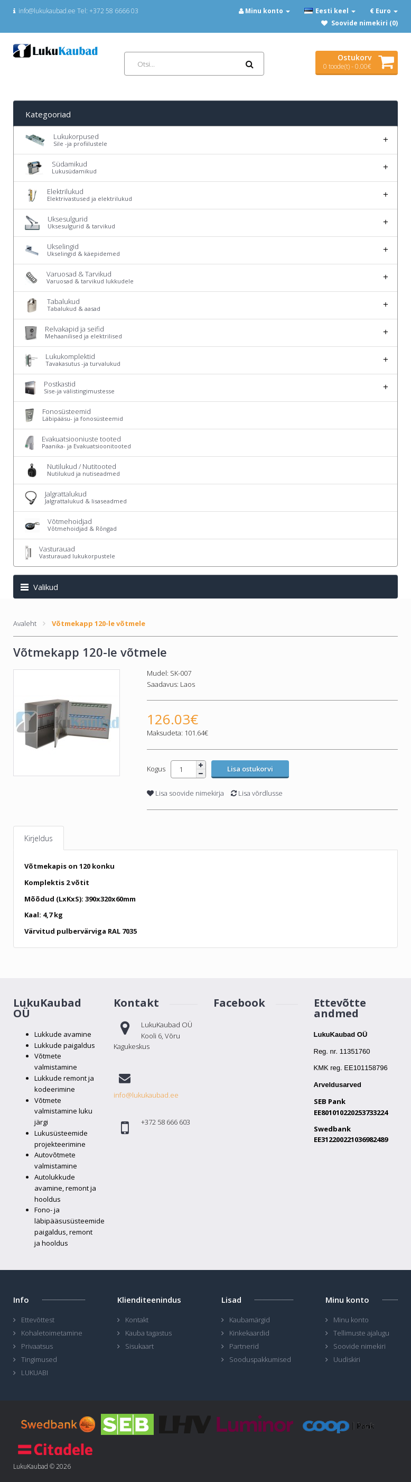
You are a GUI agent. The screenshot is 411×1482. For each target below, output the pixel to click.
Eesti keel (330, 10)
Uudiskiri (346, 1359)
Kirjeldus (38, 838)
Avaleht (24, 623)
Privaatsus (37, 1346)
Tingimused (39, 1359)
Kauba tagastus (148, 1333)
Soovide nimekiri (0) (364, 23)
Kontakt (136, 1319)
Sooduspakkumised (260, 1359)
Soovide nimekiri (359, 1346)
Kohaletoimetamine (51, 1333)
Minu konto (351, 1319)
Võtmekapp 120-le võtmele (98, 623)
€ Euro (384, 10)
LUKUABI (34, 1372)
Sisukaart (139, 1346)
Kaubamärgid (249, 1319)
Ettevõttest (37, 1319)
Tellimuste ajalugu (361, 1333)
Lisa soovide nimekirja (185, 793)
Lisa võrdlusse (257, 793)
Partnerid (244, 1346)
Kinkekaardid (249, 1333)
